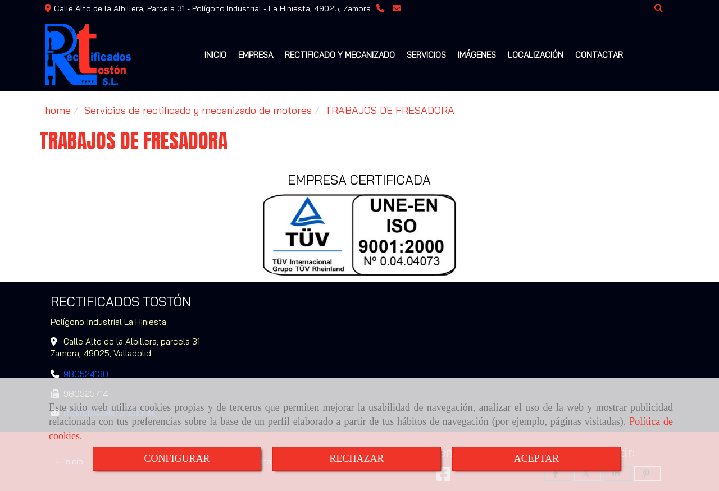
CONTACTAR (599, 54)
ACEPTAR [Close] (536, 458)
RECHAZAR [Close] (356, 458)
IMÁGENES (477, 54)
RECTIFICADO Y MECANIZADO (340, 54)
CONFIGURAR (177, 458)
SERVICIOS (426, 54)
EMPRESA (255, 54)
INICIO (215, 54)
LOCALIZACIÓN (535, 54)
